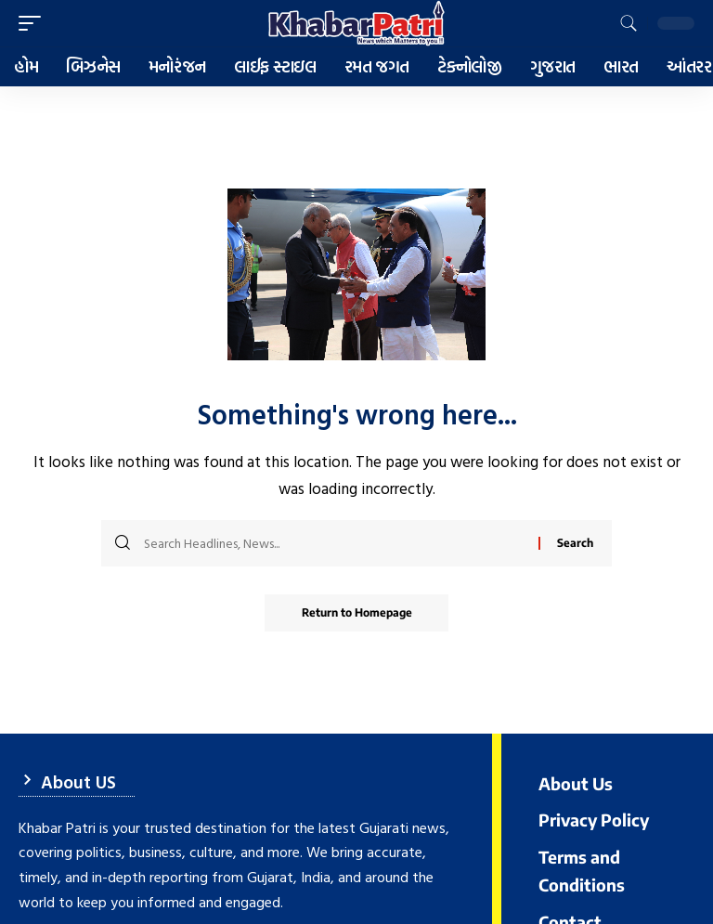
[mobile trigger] (34, 23)
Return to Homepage (357, 612)
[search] (628, 23)
